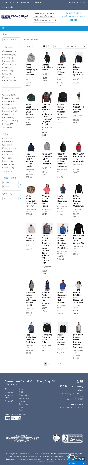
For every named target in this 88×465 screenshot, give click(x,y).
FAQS (21, 392)
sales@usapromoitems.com (73, 16)
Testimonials (24, 2)
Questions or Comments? (16, 415)
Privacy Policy (21, 408)
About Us (14, 2)
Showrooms (24, 398)
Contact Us (9, 401)
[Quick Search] (42, 20)
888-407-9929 (73, 13)
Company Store (9, 396)
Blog (21, 389)
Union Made (7, 7)
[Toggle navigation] (3, 28)
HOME (5, 2)
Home (8, 389)
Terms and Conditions (23, 402)
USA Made (36, 2)
